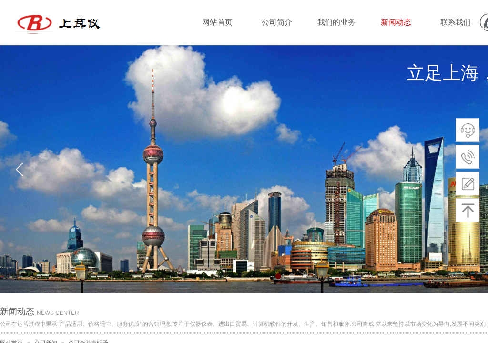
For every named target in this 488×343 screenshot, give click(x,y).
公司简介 (277, 22)
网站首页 (217, 22)
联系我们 (455, 22)
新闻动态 (396, 22)
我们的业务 (336, 22)
